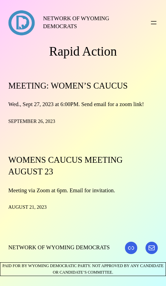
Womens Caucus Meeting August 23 (65, 165)
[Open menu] (154, 23)
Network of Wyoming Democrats (59, 247)
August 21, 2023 (27, 207)
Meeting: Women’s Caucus (68, 85)
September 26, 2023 (31, 121)
